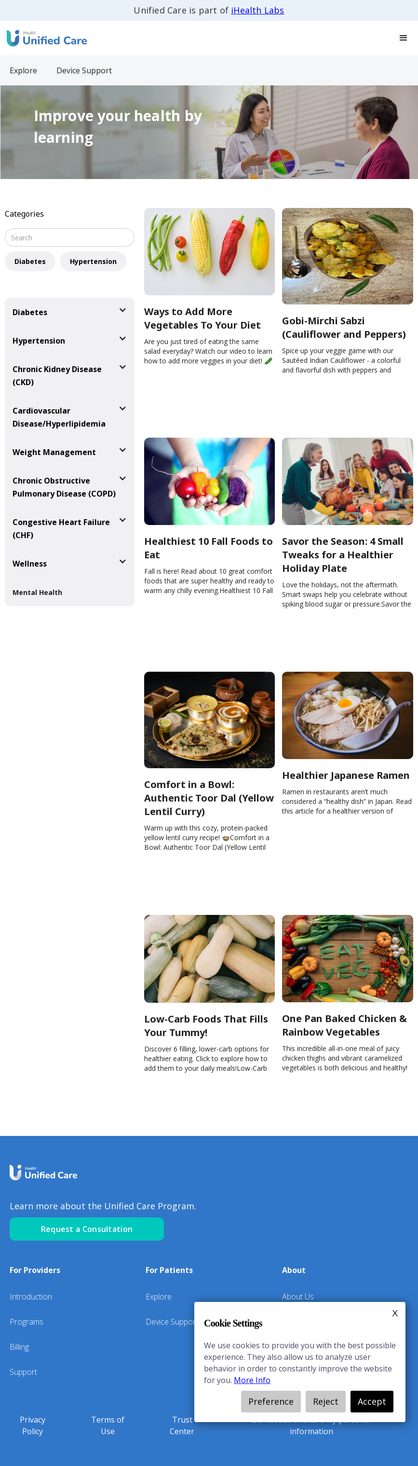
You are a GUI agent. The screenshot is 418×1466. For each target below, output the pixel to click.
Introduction (31, 1296)
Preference (271, 1401)
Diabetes (30, 261)
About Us (298, 1296)
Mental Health (37, 592)
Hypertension (93, 261)
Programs (26, 1321)
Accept (372, 1401)
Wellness (30, 563)
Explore (159, 1296)
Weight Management (54, 452)
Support (23, 1372)
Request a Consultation (87, 1229)
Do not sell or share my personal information (311, 1425)
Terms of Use (107, 1425)
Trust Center (182, 1425)
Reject (325, 1401)
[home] (46, 38)
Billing (19, 1347)
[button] (403, 38)
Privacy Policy (32, 1425)
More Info (252, 1380)
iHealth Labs (257, 10)
